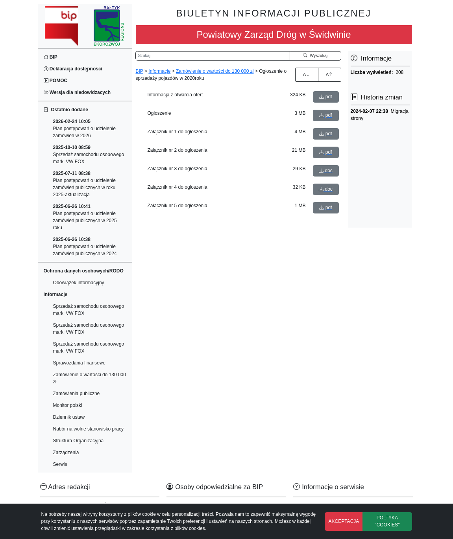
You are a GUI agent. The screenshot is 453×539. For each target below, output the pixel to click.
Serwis (60, 464)
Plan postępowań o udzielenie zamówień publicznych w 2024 (85, 246)
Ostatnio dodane (66, 109)
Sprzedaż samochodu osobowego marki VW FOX (88, 154)
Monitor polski (67, 405)
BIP (50, 57)
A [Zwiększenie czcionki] (306, 74)
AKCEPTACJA (344, 521)
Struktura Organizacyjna (78, 440)
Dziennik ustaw (69, 417)
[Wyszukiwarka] (212, 56)
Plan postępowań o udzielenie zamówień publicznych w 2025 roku (85, 217)
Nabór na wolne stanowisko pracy (88, 429)
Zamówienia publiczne (76, 393)
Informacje (159, 71)
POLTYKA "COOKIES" (387, 521)
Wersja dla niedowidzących (77, 92)
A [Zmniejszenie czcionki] (329, 74)
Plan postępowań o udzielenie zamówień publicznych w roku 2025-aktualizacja (84, 184)
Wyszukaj (315, 55)
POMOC (56, 80)
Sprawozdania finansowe (79, 363)
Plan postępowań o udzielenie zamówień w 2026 (84, 128)
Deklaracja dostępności (73, 69)
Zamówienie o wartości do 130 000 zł (89, 378)
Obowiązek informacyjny (78, 282)
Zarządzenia (66, 452)
